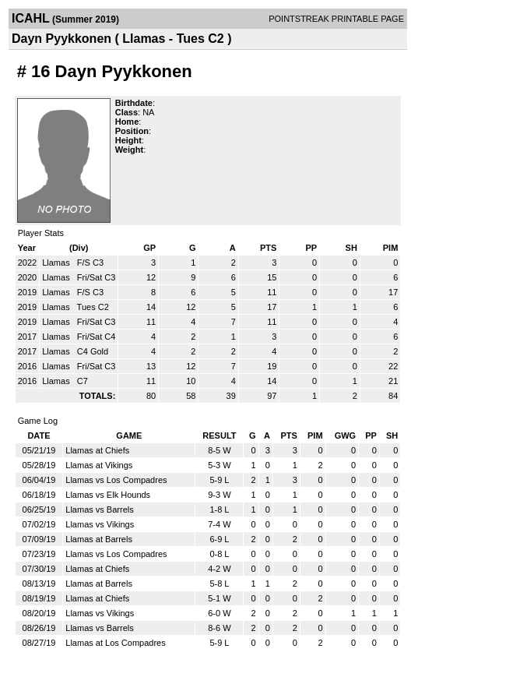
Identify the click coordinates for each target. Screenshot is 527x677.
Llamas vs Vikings (99, 524)
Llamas (57, 262)
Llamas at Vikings (98, 465)
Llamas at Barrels (98, 539)
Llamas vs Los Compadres (116, 480)
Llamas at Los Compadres (115, 642)
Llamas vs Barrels (99, 509)
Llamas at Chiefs (97, 450)
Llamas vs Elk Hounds (107, 494)
